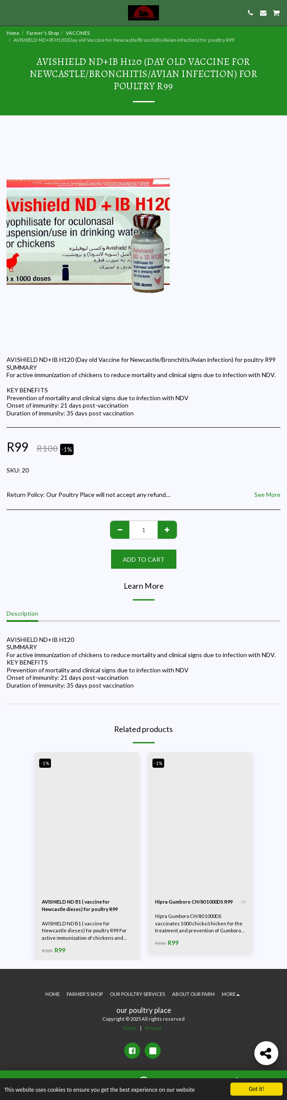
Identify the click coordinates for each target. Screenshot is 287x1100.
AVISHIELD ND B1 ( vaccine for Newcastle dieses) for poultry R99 (80, 905)
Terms (129, 1028)
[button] (9, 12)
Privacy (153, 1028)
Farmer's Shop (43, 33)
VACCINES (78, 33)
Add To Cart (144, 559)
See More (267, 494)
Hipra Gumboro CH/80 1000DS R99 (194, 901)
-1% (45, 763)
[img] (87, 821)
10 (243, 902)
